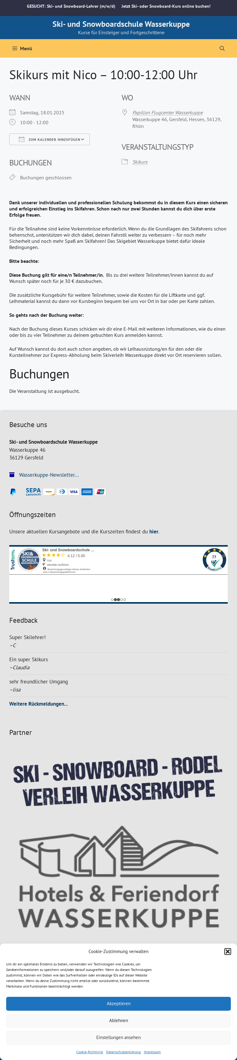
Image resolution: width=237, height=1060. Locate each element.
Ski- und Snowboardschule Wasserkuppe (121, 24)
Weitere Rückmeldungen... (38, 703)
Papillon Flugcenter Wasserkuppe (167, 112)
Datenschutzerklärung (123, 1052)
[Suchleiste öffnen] (222, 48)
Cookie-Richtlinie (89, 1052)
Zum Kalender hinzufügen (49, 139)
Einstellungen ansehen (118, 1037)
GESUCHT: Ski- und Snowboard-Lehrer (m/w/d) (71, 6)
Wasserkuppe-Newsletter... (44, 474)
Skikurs (140, 162)
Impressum (152, 1052)
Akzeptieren (119, 1003)
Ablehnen (118, 1020)
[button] (228, 951)
